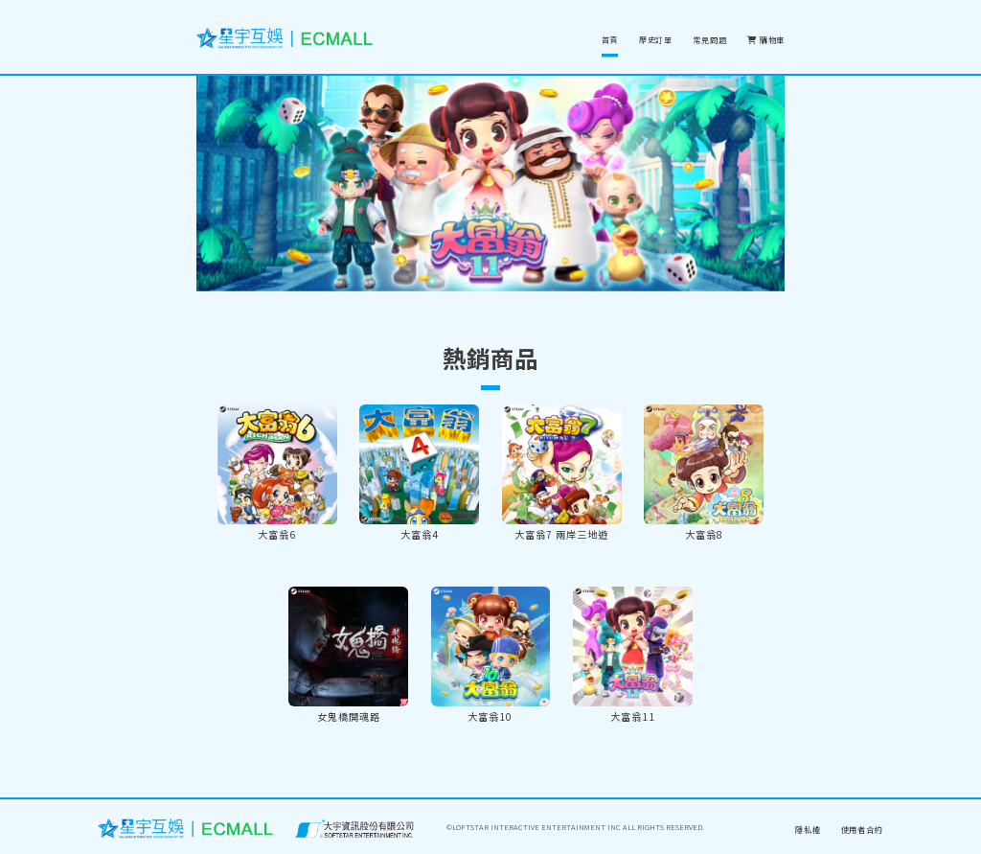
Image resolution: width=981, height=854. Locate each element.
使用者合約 (862, 829)
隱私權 (807, 829)
